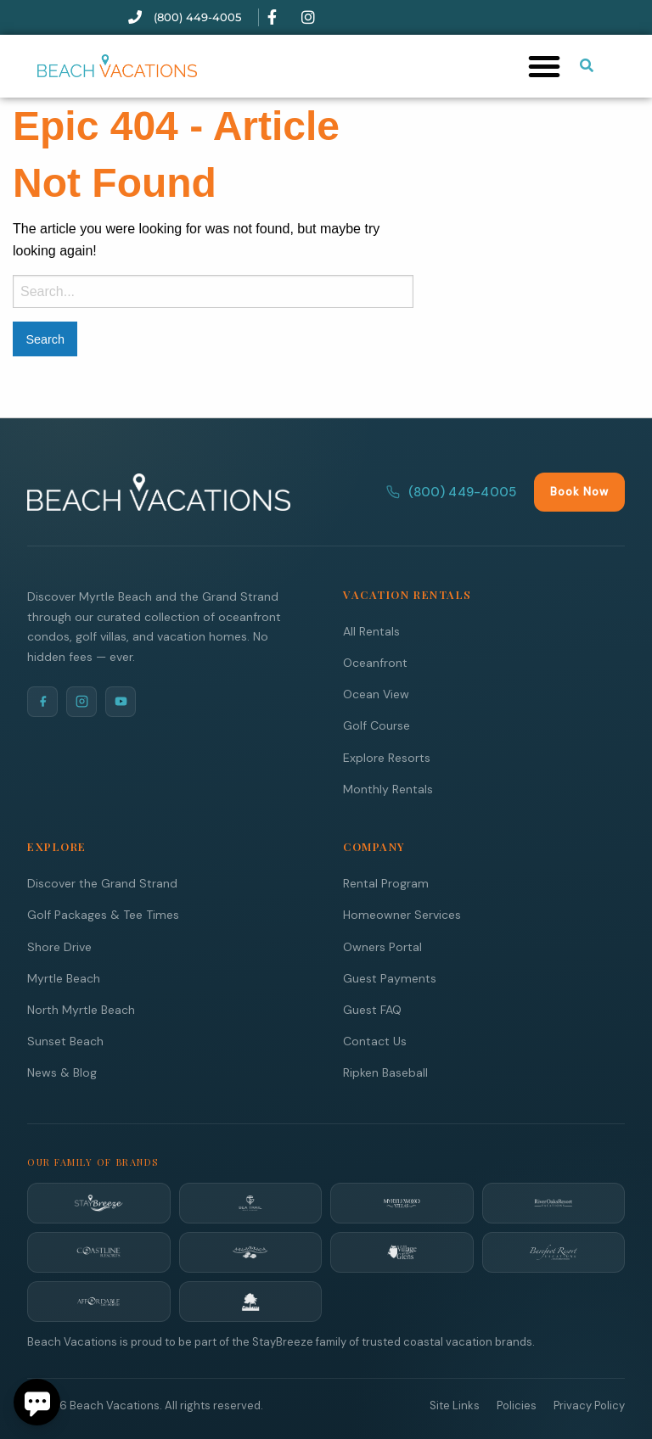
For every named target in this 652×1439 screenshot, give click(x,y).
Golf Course (376, 724)
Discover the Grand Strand (102, 882)
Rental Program (386, 882)
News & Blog (62, 1071)
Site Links (455, 1404)
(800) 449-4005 (451, 491)
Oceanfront (375, 661)
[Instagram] (81, 701)
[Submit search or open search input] (586, 65)
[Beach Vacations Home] (158, 491)
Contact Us (375, 1040)
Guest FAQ (372, 1008)
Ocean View (376, 693)
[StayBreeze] (99, 1202)
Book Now (579, 491)
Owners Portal (382, 946)
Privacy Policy (589, 1404)
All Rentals (371, 630)
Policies (517, 1404)
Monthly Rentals (388, 788)
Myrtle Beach (63, 977)
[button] (544, 66)
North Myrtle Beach (81, 1008)
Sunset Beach (65, 1040)
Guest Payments (389, 977)
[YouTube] (120, 701)
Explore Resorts (386, 756)
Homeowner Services (402, 913)
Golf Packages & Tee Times (103, 913)
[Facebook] (42, 701)
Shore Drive (59, 946)
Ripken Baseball (385, 1071)
